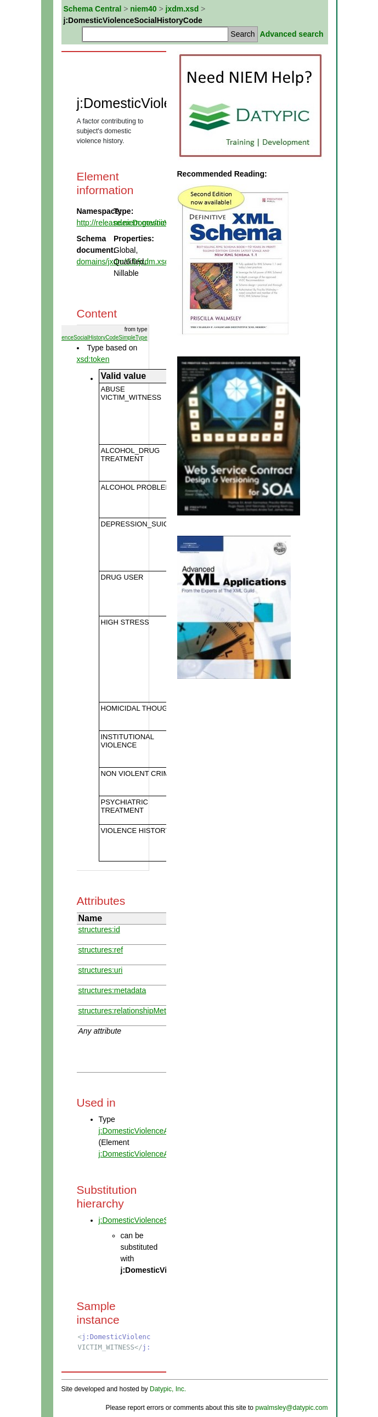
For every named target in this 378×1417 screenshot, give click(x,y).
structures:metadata (112, 990)
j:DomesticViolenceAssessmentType (160, 1130)
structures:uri (100, 970)
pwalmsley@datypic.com (291, 1408)
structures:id (99, 929)
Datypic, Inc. (168, 1389)
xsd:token (93, 359)
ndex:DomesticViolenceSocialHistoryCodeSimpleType (82, 338)
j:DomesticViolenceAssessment (152, 1153)
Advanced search (292, 34)
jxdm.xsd (182, 8)
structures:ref (100, 949)
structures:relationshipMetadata (131, 1010)
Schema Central (93, 8)
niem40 (143, 8)
